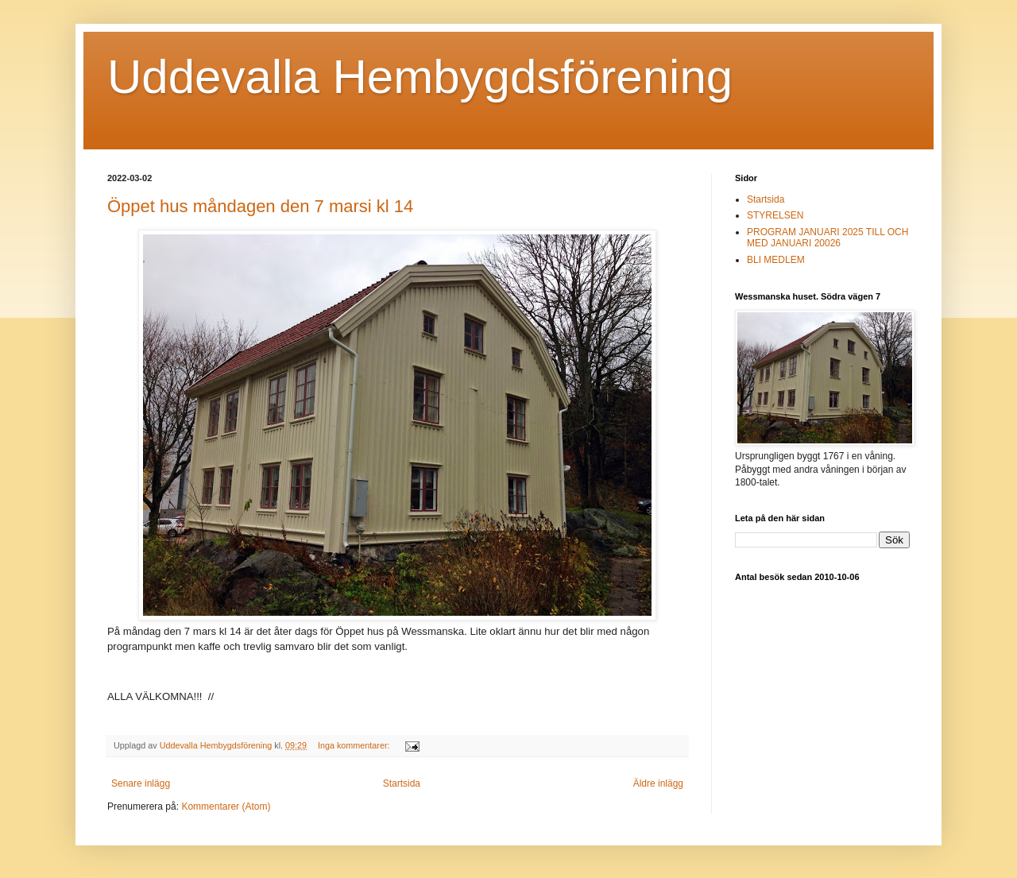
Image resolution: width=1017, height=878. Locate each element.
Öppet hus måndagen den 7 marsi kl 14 (260, 206)
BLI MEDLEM (776, 259)
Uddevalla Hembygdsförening (420, 76)
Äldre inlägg (658, 783)
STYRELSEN (775, 215)
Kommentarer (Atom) (225, 806)
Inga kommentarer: (355, 745)
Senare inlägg (140, 783)
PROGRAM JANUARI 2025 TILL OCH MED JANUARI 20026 (827, 237)
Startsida (401, 783)
